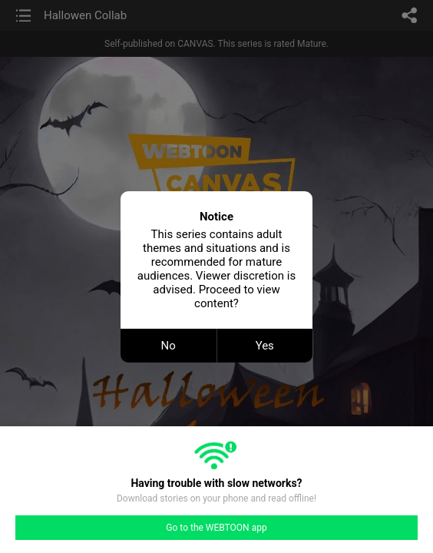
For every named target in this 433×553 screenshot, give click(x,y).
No (168, 346)
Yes (265, 346)
